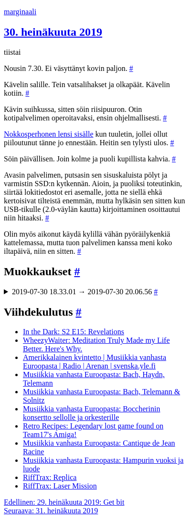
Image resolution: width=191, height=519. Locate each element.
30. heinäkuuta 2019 (53, 32)
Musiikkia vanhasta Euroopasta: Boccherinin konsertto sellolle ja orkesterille (91, 413)
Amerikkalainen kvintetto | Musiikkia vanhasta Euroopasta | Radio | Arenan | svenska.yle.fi (94, 361)
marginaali (20, 12)
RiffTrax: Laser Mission (60, 486)
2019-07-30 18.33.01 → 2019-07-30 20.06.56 (85, 292)
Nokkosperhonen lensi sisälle (49, 134)
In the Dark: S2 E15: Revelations (73, 332)
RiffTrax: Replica (49, 477)
